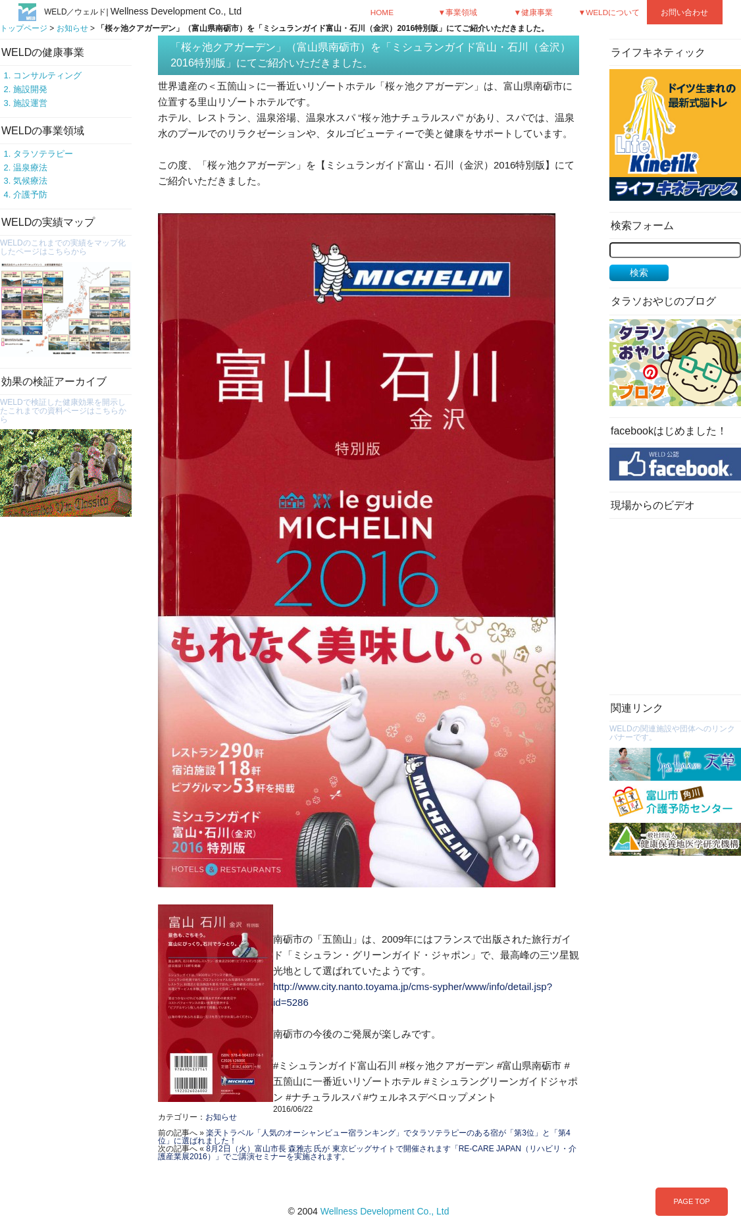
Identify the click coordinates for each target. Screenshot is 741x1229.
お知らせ (72, 28)
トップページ (23, 28)
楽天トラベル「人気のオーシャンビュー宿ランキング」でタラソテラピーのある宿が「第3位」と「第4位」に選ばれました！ (364, 1136)
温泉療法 (30, 167)
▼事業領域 (458, 12)
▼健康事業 (533, 12)
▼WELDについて (609, 12)
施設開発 (30, 89)
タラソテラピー (43, 154)
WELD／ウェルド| (143, 11)
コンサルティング (47, 75)
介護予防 (30, 194)
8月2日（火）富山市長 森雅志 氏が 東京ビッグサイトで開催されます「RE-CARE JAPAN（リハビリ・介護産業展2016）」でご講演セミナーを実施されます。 (367, 1152)
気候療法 (30, 181)
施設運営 (30, 103)
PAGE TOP (691, 1201)
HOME (382, 12)
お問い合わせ (684, 12)
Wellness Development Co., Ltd (384, 1211)
